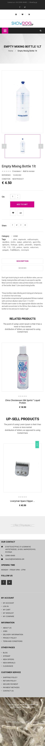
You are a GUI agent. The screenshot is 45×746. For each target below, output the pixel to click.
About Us (7, 628)
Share (4, 225)
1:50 (4, 247)
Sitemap (6, 656)
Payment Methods (11, 687)
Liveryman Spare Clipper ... (22, 501)
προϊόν (26, 247)
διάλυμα (14, 245)
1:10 (8, 247)
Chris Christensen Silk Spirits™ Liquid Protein (22, 401)
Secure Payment (10, 684)
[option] (22, 146)
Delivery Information (13, 634)
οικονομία (25, 250)
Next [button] (4, 146)
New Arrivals (9, 663)
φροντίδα (36, 242)
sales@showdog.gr (14, 559)
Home (10, 51)
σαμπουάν (22, 239)
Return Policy (9, 681)
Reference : (6, 175)
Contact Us (8, 691)
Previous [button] (40, 146)
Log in (6, 606)
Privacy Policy (10, 638)
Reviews (22, 268)
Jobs (5, 631)
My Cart (6, 610)
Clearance (8, 666)
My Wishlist (8, 613)
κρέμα (19, 242)
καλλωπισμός (32, 239)
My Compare (8, 616)
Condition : (6, 179)
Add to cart (22, 204)
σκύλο (13, 242)
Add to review (28, 171)
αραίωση (5, 245)
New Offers (8, 659)
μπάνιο (19, 247)
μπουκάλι (28, 245)
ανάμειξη (37, 245)
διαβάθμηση (15, 250)
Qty (3, 197)
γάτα (15, 239)
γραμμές (5, 250)
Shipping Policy (10, 677)
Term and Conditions (12, 641)
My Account (8, 603)
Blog (5, 653)
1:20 (13, 247)
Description (22, 261)
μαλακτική (27, 242)
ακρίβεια (5, 242)
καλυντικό (34, 247)
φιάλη (21, 245)
